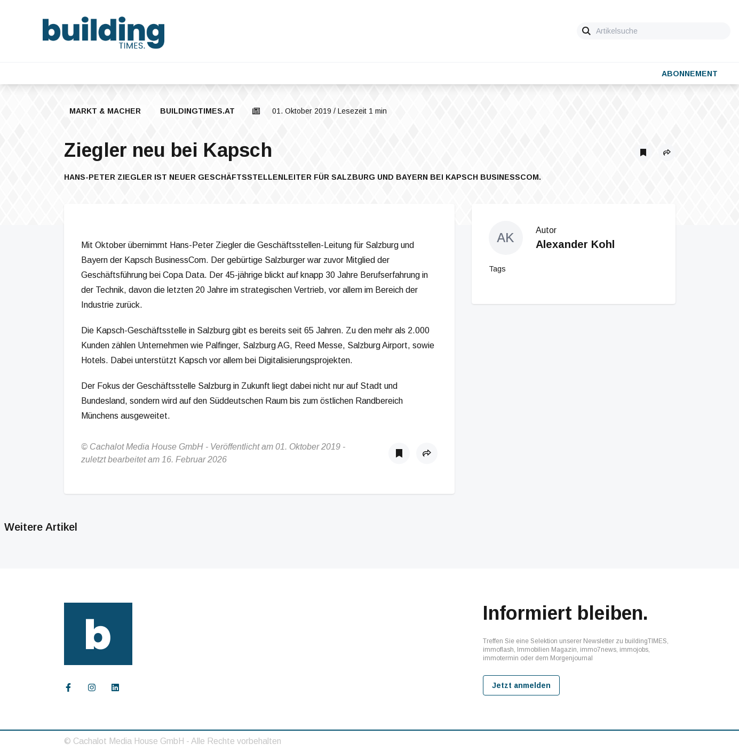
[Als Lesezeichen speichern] (643, 152)
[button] (667, 152)
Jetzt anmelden (521, 685)
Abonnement (690, 73)
